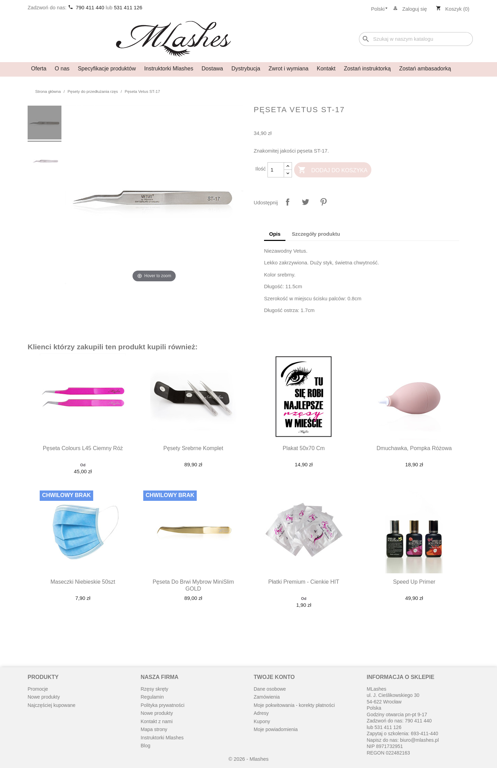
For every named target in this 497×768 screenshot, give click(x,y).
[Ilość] (275, 169)
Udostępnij (287, 202)
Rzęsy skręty (154, 689)
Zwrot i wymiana (289, 68)
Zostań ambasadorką (425, 68)
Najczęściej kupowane (52, 705)
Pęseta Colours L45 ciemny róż (83, 448)
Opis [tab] (275, 234)
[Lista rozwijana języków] (381, 9)
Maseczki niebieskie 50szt (82, 582)
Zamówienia (267, 697)
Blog (145, 745)
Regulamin (152, 697)
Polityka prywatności (163, 705)
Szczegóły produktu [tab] (316, 234)
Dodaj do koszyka (332, 170)
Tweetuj (305, 202)
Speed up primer (414, 582)
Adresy (261, 713)
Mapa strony (154, 729)
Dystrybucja (245, 68)
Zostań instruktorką (367, 68)
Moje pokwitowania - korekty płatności (294, 705)
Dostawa (212, 68)
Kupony (262, 721)
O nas (62, 68)
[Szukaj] (416, 39)
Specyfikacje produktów (107, 68)
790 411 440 (91, 7)
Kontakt (326, 68)
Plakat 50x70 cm (304, 448)
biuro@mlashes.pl (419, 740)
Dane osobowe (270, 689)
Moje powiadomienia (276, 729)
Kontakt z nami (157, 721)
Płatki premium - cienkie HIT (303, 582)
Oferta (38, 68)
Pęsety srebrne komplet (193, 448)
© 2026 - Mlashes (248, 759)
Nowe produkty (44, 697)
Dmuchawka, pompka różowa (414, 448)
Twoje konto (274, 677)
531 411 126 (128, 7)
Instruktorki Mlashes (168, 68)
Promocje (38, 689)
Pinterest (323, 202)
